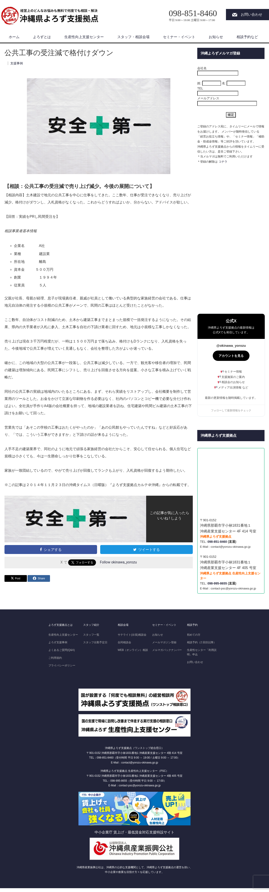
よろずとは (42, 37)
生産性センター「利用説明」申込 (202, 652)
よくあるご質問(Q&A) (61, 650)
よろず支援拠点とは (60, 624)
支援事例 (16, 63)
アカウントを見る (231, 356)
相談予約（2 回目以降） (201, 642)
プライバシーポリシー (61, 665)
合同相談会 (124, 642)
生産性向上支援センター (84, 37)
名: (224, 83)
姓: (199, 83)
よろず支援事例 (57, 642)
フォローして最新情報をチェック (231, 410)
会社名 (202, 68)
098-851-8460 (217, 541)
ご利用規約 (55, 657)
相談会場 (123, 624)
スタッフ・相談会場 (133, 37)
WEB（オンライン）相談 (133, 650)
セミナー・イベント (179, 37)
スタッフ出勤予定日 (95, 642)
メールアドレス (208, 98)
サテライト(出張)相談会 (132, 634)
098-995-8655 (217, 583)
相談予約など (247, 37)
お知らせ (216, 37)
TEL (200, 88)
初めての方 (193, 634)
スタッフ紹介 (91, 624)
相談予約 (192, 624)
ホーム (14, 37)
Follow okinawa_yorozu (118, 562)
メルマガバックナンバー (167, 650)
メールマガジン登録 (164, 642)
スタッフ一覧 (91, 634)
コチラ (223, 161)
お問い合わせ (251, 14)
